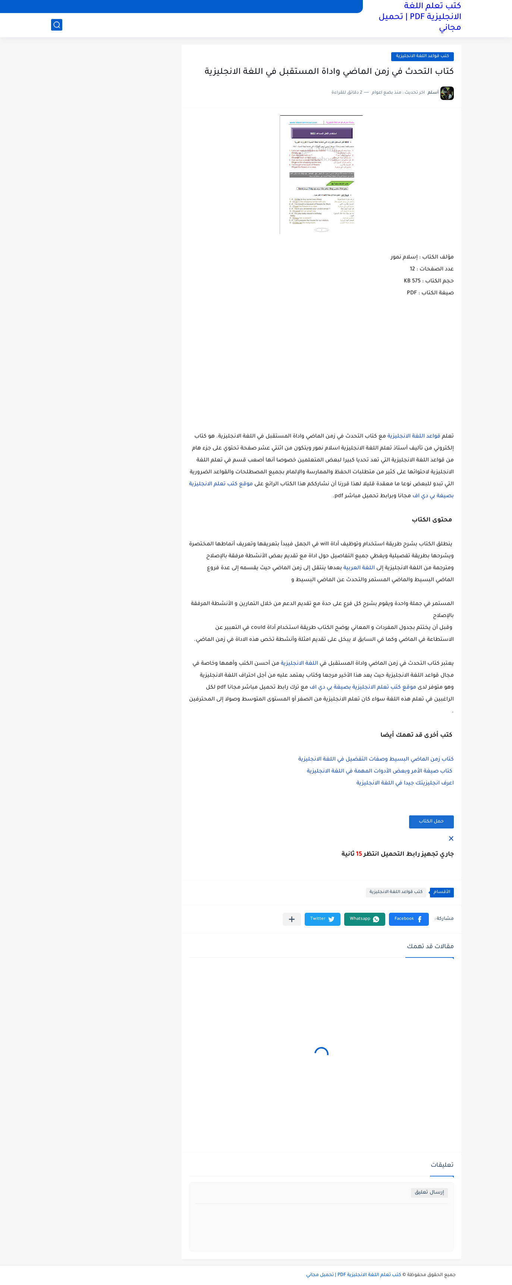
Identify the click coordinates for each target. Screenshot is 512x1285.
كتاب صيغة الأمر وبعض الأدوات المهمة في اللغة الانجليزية (379, 772)
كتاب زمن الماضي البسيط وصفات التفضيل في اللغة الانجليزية (376, 760)
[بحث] (56, 25)
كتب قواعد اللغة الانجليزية (422, 56)
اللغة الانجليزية (299, 664)
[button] (409, 919)
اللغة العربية (359, 568)
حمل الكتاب (431, 821)
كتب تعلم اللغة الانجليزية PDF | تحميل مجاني (419, 18)
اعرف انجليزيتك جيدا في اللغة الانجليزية (405, 784)
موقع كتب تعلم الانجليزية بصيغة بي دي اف (363, 688)
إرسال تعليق (429, 1192)
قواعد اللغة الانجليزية (413, 437)
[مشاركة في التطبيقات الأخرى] (292, 919)
